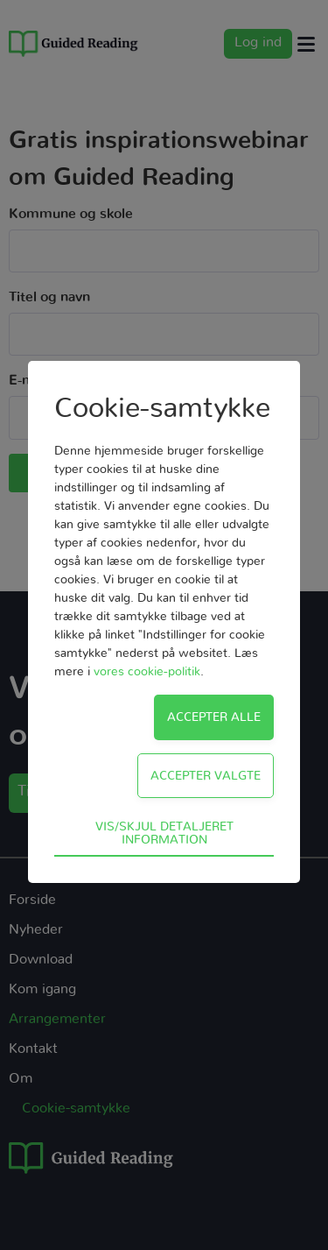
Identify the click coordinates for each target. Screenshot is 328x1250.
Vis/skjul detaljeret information (164, 833)
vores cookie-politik (147, 672)
